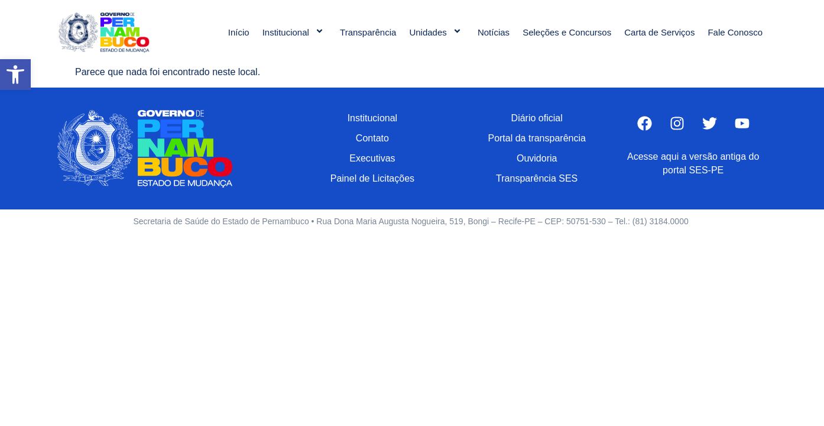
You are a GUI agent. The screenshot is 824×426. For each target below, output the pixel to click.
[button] (15, 74)
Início (238, 32)
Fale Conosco (735, 32)
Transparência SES (537, 178)
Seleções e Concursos (567, 32)
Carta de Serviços (659, 32)
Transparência (368, 32)
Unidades (437, 32)
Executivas (372, 158)
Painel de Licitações (372, 178)
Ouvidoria (537, 158)
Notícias (494, 32)
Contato (372, 138)
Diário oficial (537, 118)
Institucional (294, 32)
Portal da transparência (536, 138)
